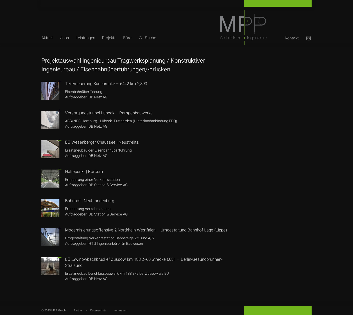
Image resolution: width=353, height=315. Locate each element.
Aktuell (47, 38)
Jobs (64, 38)
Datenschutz (98, 310)
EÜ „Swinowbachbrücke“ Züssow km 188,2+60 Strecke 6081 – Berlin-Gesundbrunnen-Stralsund (143, 262)
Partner (78, 310)
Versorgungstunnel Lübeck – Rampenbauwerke (109, 113)
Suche (147, 38)
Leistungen (85, 38)
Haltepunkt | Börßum (84, 171)
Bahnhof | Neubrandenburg (89, 201)
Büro (127, 38)
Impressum (121, 310)
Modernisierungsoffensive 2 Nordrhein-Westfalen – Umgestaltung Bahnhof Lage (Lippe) (146, 230)
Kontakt (292, 38)
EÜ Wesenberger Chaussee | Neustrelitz (101, 142)
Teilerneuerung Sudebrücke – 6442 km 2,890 (106, 84)
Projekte (109, 38)
